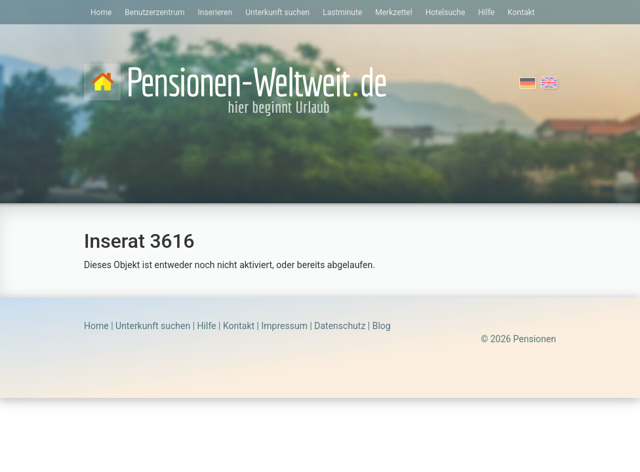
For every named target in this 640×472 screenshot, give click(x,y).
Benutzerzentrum (154, 12)
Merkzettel (393, 12)
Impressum (284, 326)
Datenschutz (339, 326)
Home (100, 12)
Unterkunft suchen (277, 12)
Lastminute (342, 12)
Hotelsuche (446, 12)
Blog (381, 326)
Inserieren (215, 12)
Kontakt (521, 12)
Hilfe (486, 12)
